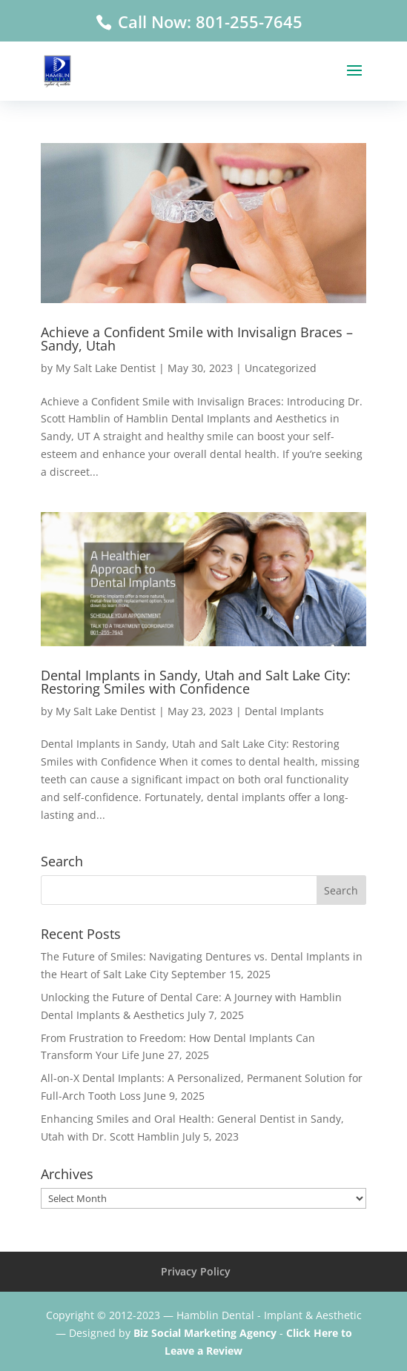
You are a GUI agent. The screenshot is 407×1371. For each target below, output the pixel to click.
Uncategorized (281, 368)
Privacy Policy (196, 1271)
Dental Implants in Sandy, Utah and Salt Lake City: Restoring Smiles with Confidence (196, 681)
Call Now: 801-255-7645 (207, 21)
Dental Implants (284, 711)
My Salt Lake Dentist (106, 368)
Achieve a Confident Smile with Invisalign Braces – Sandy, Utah (197, 338)
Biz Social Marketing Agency (205, 1333)
